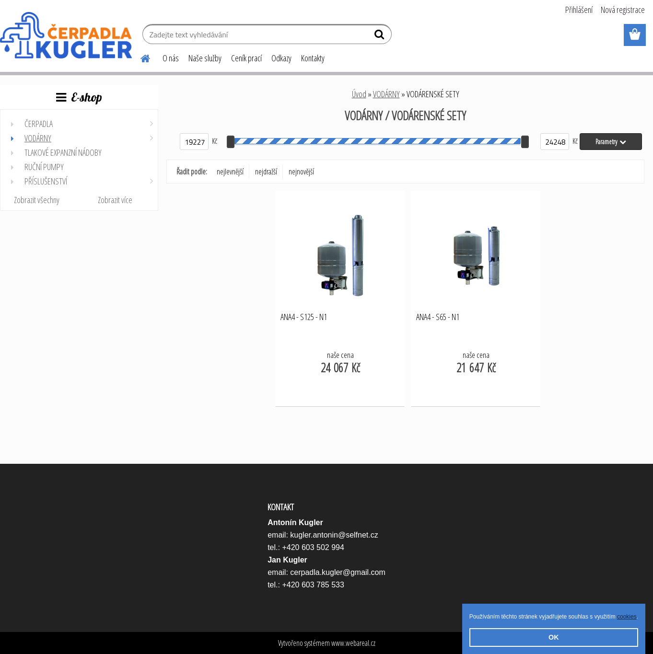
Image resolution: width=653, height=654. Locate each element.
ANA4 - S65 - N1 (437, 317)
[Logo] (66, 35)
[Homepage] (139, 57)
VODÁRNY (386, 94)
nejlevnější (230, 171)
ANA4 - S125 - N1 (303, 317)
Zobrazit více (115, 200)
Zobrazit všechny (36, 200)
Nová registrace (623, 9)
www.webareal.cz (353, 643)
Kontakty (313, 58)
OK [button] (553, 637)
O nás (171, 58)
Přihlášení (579, 9)
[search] (380, 36)
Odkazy (281, 58)
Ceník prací (246, 58)
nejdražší (266, 171)
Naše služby (205, 58)
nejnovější (301, 171)
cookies (627, 616)
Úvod (359, 94)
